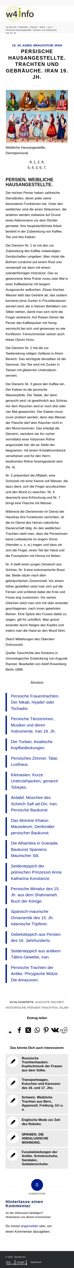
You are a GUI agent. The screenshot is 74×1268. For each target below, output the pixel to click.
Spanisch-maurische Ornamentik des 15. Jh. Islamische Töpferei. (32, 917)
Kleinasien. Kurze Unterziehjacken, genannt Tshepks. (34, 780)
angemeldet (29, 1226)
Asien (27, 45)
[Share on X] (28, 1031)
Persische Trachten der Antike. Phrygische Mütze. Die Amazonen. (35, 973)
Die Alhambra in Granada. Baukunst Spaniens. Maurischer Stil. (34, 849)
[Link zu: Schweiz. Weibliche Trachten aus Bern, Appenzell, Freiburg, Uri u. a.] (37, 1103)
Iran (58, 45)
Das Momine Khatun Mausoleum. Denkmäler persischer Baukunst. (33, 826)
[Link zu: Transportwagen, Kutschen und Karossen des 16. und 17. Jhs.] (37, 1084)
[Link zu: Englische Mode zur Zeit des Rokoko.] (37, 1122)
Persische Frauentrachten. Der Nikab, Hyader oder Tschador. (35, 702)
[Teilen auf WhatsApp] (37, 1031)
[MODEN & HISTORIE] (31, 14)
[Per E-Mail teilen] (10, 1032)
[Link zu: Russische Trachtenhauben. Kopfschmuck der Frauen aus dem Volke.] (37, 1064)
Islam (63, 1007)
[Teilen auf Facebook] (19, 1031)
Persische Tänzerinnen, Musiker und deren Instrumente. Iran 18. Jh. (33, 724)
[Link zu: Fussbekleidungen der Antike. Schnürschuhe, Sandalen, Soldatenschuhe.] (37, 1158)
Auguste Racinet (49, 1002)
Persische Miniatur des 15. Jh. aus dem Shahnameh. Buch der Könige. (35, 894)
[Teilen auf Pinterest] (46, 1031)
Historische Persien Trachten (32, 1007)
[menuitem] (8, 1262)
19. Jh (16, 45)
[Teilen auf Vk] (55, 1031)
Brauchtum (43, 45)
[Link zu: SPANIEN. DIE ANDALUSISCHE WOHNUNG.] (37, 1138)
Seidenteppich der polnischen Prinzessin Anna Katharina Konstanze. (36, 872)
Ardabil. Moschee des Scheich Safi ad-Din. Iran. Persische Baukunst (34, 803)
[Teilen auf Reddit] (64, 1031)
